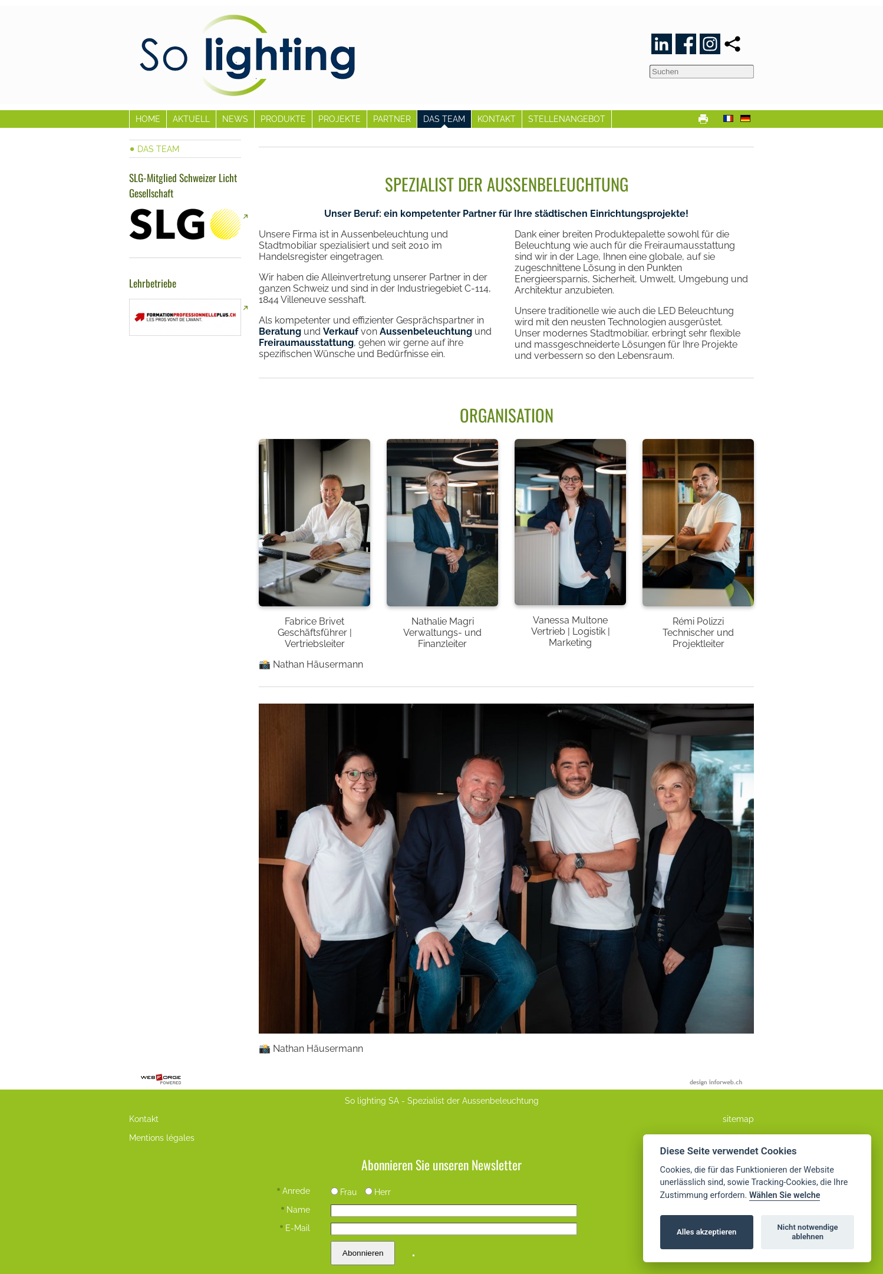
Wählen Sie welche (785, 1195)
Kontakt (144, 1119)
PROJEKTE (339, 119)
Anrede (293, 1191)
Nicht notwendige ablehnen (807, 1232)
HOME (148, 119)
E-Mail (295, 1228)
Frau (344, 1192)
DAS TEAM (444, 119)
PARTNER (392, 119)
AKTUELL (191, 119)
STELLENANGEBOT (566, 119)
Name (295, 1209)
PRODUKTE (283, 119)
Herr (378, 1192)
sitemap (738, 1119)
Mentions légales (162, 1138)
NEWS (235, 119)
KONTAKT (496, 119)
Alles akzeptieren (706, 1231)
